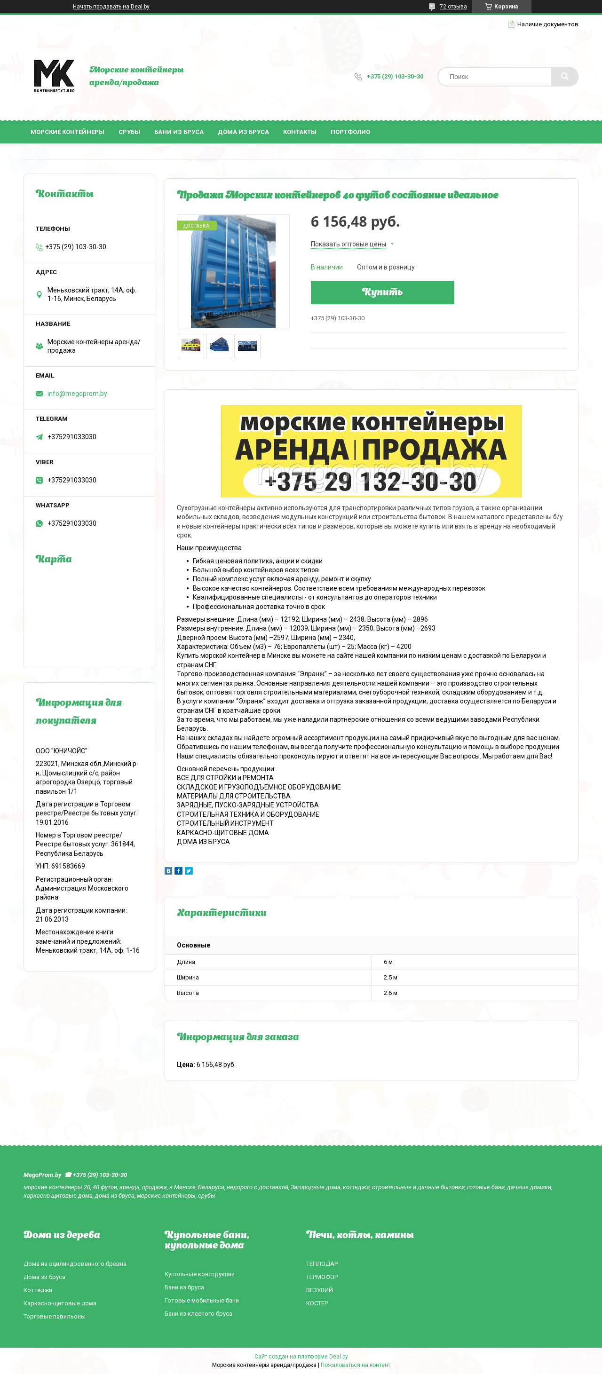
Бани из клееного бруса (198, 1313)
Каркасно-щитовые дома (60, 1303)
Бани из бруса (179, 131)
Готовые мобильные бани (202, 1300)
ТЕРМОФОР (322, 1276)
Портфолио (350, 131)
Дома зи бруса (44, 1276)
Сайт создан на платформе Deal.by (301, 1356)
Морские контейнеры (67, 131)
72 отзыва (453, 6)
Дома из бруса (243, 131)
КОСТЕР (317, 1303)
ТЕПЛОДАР (322, 1263)
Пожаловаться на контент (355, 1365)
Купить (382, 293)
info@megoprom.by (77, 393)
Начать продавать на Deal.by (111, 6)
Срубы (129, 131)
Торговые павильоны (55, 1316)
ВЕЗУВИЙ (319, 1290)
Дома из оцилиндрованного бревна (75, 1263)
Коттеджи (38, 1290)
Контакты (300, 131)
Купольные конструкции (200, 1274)
